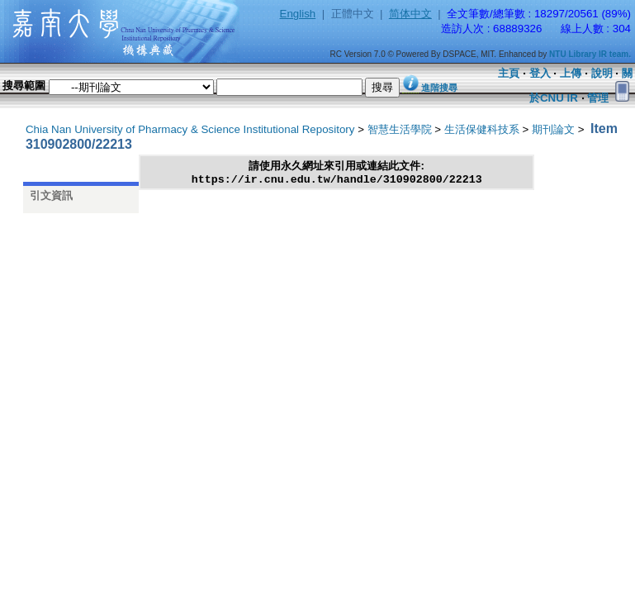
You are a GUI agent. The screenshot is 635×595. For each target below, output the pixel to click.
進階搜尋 (439, 88)
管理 (598, 98)
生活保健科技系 (481, 129)
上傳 (570, 73)
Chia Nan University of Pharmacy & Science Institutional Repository (190, 129)
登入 (540, 73)
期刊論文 (553, 129)
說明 (602, 73)
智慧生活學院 (399, 129)
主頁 (508, 73)
